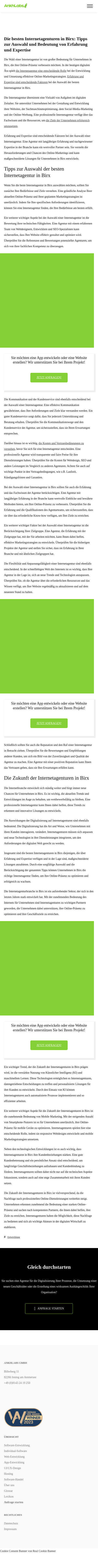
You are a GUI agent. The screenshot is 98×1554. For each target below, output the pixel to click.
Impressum (10, 1529)
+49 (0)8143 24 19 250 (17, 1382)
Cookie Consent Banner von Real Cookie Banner (28, 1551)
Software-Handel (13, 1479)
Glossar (8, 1490)
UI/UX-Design (12, 1468)
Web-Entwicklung (14, 1456)
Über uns (9, 1485)
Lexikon (9, 1496)
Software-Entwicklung (17, 1445)
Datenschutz (11, 1523)
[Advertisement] (47, 300)
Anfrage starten (13, 1502)
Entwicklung (13, 1237)
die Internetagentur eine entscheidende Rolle (41, 70)
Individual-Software (15, 1451)
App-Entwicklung (14, 1462)
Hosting (8, 1473)
